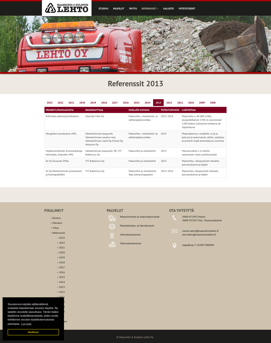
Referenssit (150, 8)
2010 (191, 102)
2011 (180, 102)
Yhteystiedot (187, 8)
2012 (169, 102)
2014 (147, 102)
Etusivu (103, 8)
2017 (115, 102)
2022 (60, 102)
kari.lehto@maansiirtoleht (197, 234)
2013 (158, 102)
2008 (213, 102)
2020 (82, 102)
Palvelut (118, 8)
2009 (202, 102)
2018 (104, 102)
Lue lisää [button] (26, 324)
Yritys (133, 8)
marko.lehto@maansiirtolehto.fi (200, 230)
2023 (49, 102)
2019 (93, 102)
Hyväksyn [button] (33, 332)
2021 (71, 102)
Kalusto (168, 8)
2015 (136, 102)
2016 (126, 102)
